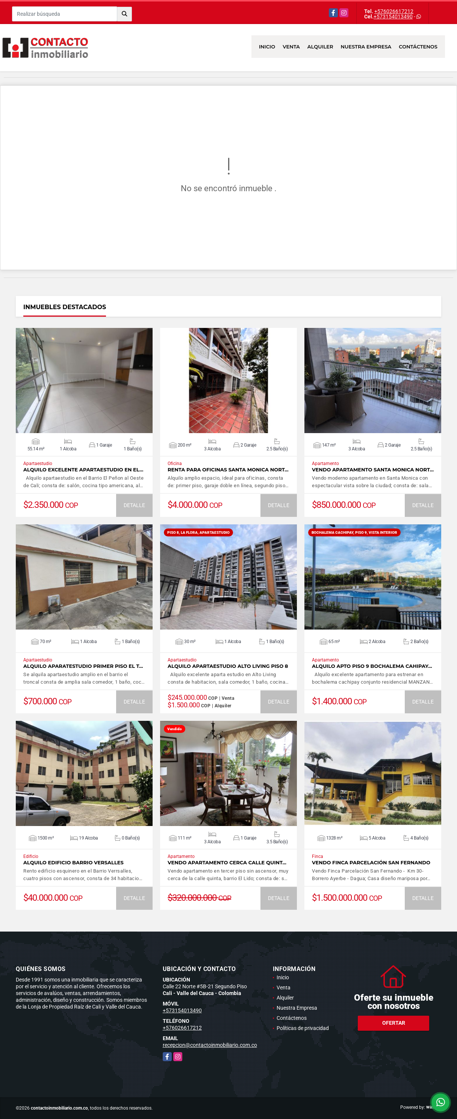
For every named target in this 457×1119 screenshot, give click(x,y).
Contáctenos (418, 47)
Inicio (267, 47)
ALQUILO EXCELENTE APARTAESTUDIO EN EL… (83, 470)
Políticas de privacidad (303, 1028)
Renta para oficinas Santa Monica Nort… (228, 470)
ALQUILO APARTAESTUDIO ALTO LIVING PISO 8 (228, 666)
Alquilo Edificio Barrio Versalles (73, 862)
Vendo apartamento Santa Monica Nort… (373, 470)
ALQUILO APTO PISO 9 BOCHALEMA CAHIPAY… (372, 666)
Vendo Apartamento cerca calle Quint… (227, 862)
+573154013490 (393, 17)
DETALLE (134, 505)
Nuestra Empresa (366, 47)
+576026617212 (393, 11)
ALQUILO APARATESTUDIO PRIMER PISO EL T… (83, 666)
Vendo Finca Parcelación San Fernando (371, 862)
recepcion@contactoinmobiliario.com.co (210, 1045)
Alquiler (320, 47)
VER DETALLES (84, 380)
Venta (291, 47)
